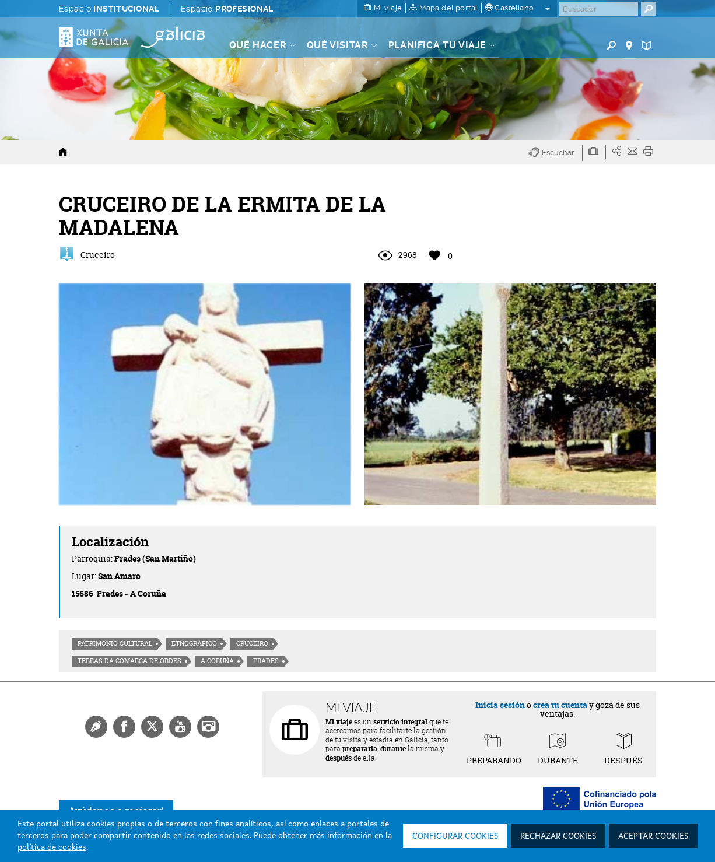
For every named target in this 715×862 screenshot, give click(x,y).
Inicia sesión (500, 704)
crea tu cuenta (560, 704)
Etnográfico (194, 643)
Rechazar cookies (558, 836)
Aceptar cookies (653, 836)
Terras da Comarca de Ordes (129, 660)
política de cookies (51, 847)
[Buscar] (598, 9)
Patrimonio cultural (115, 643)
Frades (266, 660)
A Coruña (217, 660)
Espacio (109, 8)
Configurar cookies (455, 836)
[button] (555, 153)
